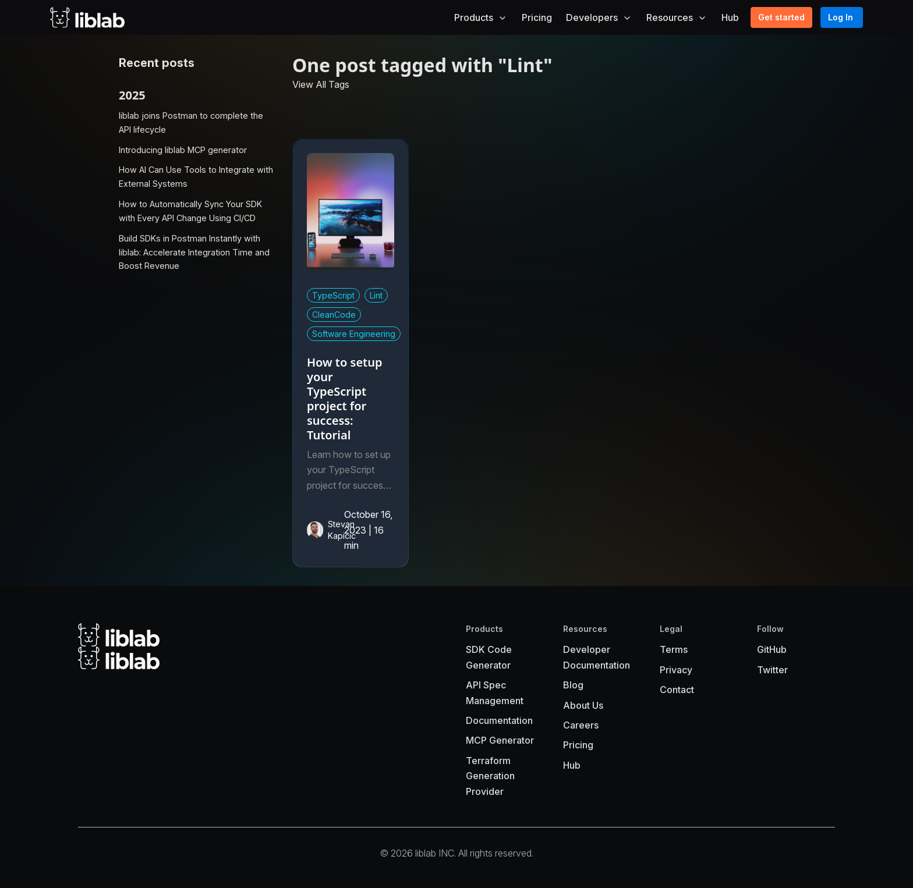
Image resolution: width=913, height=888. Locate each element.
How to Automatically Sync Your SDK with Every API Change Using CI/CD (190, 211)
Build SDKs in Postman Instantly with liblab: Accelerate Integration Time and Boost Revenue (194, 252)
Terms (674, 649)
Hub (730, 17)
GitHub (772, 649)
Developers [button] (599, 17)
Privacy (676, 670)
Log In (840, 17)
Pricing (537, 17)
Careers (581, 725)
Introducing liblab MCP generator (183, 150)
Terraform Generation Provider (490, 776)
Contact (677, 689)
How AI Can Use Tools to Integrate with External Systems (196, 177)
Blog (573, 685)
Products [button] (480, 17)
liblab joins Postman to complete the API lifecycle (191, 122)
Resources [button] (676, 17)
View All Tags (320, 84)
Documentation (499, 720)
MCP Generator (500, 740)
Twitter (772, 670)
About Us (583, 705)
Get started (781, 17)
